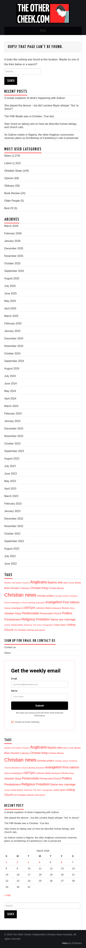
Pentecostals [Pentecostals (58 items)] (30, 613)
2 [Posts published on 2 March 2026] (17, 862)
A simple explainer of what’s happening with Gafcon (34, 98)
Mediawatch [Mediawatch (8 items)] (56, 608)
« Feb (7, 895)
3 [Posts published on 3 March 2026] (28, 862)
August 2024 (11, 368)
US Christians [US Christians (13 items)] (20, 630)
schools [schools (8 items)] (7, 625)
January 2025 (12, 331)
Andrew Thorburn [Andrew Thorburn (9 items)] (22, 583)
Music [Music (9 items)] (72, 608)
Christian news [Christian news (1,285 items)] (20, 595)
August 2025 (11, 278)
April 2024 (10, 398)
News (7, 155)
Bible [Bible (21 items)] (60, 582)
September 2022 (14, 541)
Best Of (8, 208)
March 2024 (11, 406)
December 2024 (13, 338)
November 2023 (13, 436)
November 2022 (13, 526)
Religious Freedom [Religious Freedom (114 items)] (35, 619)
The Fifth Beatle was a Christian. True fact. (29, 116)
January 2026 (12, 241)
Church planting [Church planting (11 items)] (28, 602)
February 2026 (13, 233)
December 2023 (13, 428)
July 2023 (10, 466)
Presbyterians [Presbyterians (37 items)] (12, 619)
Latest (8, 163)
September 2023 (14, 451)
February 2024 (13, 413)
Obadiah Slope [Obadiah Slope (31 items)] (12, 613)
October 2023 (12, 443)
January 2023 (12, 511)
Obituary (9, 185)
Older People (12, 200)
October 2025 (12, 263)
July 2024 (10, 376)
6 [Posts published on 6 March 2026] (61, 862)
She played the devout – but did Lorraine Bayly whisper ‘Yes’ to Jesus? (41, 817)
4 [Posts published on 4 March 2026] (39, 862)
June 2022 (10, 563)
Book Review (12, 193)
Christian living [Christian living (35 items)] (39, 588)
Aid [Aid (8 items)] (13, 583)
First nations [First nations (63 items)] (71, 602)
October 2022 (12, 533)
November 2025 (13, 256)
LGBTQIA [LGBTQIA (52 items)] (28, 607)
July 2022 (10, 556)
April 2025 (10, 308)
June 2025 (10, 293)
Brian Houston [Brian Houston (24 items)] (12, 588)
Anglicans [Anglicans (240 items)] (38, 582)
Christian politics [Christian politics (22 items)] (45, 595)
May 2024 (10, 391)
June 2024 (10, 383)
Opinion (8, 178)
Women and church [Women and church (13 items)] (36, 630)
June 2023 (10, 473)
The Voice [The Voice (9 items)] (37, 625)
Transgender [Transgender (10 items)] (47, 625)
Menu (43, 30)
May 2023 (10, 481)
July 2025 (10, 286)
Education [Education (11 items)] (40, 602)
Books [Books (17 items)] (78, 582)
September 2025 (14, 271)
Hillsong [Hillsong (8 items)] (7, 608)
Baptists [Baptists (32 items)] (52, 582)
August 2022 (11, 548)
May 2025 (10, 301)
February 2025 (13, 323)
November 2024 (13, 346)
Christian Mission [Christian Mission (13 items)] (56, 588)
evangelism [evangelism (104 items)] (54, 602)
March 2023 (11, 496)
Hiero (65, 943)
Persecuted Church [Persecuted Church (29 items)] (50, 613)
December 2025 (13, 248)
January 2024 (12, 421)
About (7, 652)
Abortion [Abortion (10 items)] (7, 583)
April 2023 (10, 488)
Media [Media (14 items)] (48, 608)
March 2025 (11, 316)
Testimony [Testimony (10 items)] (28, 625)
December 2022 (13, 518)
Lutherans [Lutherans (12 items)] (40, 608)
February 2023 (13, 503)
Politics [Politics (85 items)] (67, 613)
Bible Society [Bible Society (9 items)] (69, 583)
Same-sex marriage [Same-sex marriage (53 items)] (63, 619)
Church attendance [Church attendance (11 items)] (12, 602)
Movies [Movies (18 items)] (65, 608)
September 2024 (14, 361)
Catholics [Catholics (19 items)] (25, 588)
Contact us (10, 647)
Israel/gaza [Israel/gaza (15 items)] (16, 608)
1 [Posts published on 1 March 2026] (6, 862)
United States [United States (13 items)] (60, 625)
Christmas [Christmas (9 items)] (73, 596)
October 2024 (12, 353)
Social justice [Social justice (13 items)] (17, 625)
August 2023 (11, 458)
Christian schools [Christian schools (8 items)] (61, 596)
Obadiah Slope (13, 170)
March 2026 (11, 225)
